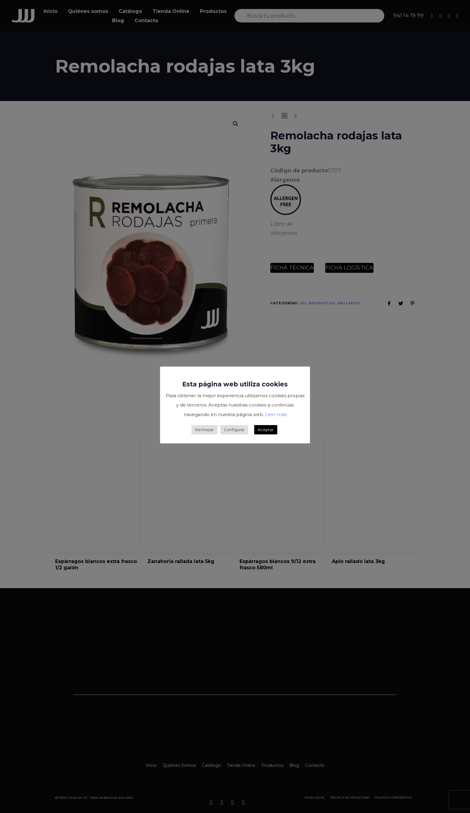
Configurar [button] (234, 429)
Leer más (276, 414)
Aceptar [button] (266, 429)
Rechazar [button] (204, 429)
